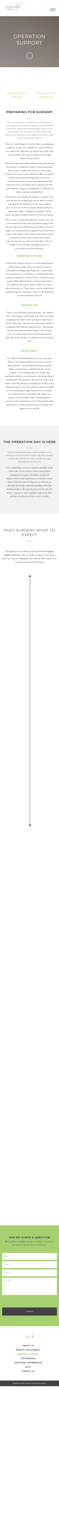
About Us (28, 1345)
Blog (28, 1367)
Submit (30, 1311)
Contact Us (27, 1371)
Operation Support (28, 1354)
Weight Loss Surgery (28, 1350)
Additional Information (28, 1362)
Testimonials (27, 1358)
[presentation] (23, 1301)
